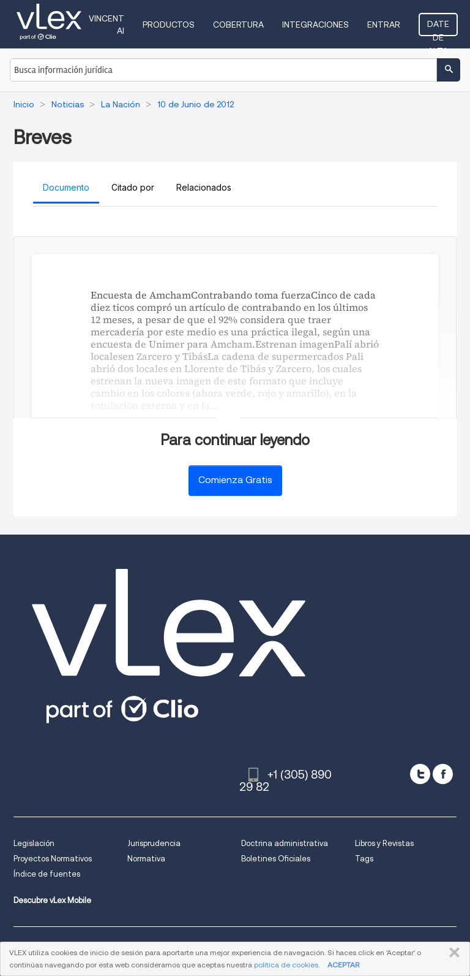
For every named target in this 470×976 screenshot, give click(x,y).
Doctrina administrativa (284, 843)
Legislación (33, 843)
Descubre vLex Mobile (52, 900)
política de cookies (286, 965)
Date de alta (438, 27)
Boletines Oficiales (275, 858)
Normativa (146, 858)
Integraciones (315, 24)
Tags (364, 858)
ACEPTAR (343, 965)
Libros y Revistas (384, 843)
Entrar (383, 24)
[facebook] (443, 774)
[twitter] (420, 774)
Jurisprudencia (154, 843)
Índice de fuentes (46, 874)
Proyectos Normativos (52, 858)
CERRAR (452, 953)
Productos (169, 24)
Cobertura (238, 24)
